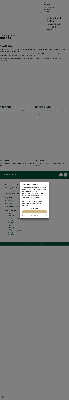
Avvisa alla (34, 215)
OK (34, 211)
